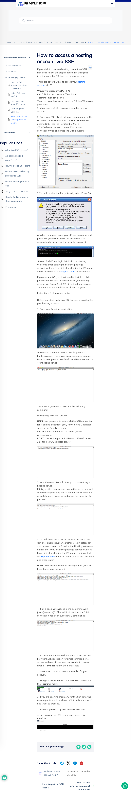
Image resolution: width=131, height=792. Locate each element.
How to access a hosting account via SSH (19, 119)
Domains (13, 71)
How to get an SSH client (18, 110)
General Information (55, 42)
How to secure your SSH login (18, 102)
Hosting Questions (75, 42)
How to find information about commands (19, 85)
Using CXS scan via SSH (18, 95)
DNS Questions (16, 65)
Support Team (67, 271)
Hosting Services (35, 42)
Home (10, 42)
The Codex (20, 42)
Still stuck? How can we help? (49, 773)
